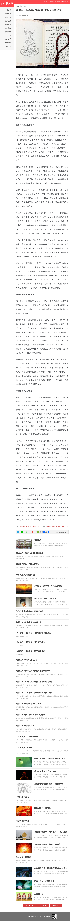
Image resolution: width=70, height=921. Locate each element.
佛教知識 (8, 28)
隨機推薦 (8, 13)
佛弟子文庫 (19, 6)
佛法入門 (8, 39)
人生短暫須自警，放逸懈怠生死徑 (29, 526)
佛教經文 (8, 24)
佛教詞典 (8, 32)
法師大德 (8, 21)
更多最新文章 (30, 905)
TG (19, 532)
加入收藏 (46, 1)
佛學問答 (8, 42)
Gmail (34, 532)
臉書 (45, 532)
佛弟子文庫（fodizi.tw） (45, 916)
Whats (28, 532)
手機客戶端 (63, 532)
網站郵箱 (57, 532)
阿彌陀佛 (8, 46)
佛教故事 (8, 17)
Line (23, 532)
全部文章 (8, 35)
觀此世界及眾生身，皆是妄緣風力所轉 (57, 526)
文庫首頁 (8, 10)
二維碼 (40, 532)
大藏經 (44, 905)
